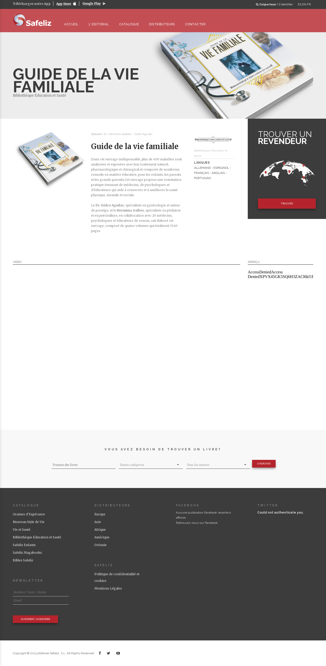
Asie (97, 522)
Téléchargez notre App (32, 4)
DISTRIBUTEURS (164, 24)
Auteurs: (97, 134)
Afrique (100, 529)
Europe (99, 514)
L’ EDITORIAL (101, 24)
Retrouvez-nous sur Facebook (197, 523)
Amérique (101, 537)
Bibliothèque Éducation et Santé (39, 95)
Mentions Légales (108, 588)
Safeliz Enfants (24, 545)
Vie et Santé (21, 529)
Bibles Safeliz (23, 560)
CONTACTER (197, 24)
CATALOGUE (131, 24)
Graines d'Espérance (29, 514)
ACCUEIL (73, 24)
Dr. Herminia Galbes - (119, 134)
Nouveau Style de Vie (28, 522)
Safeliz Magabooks (27, 552)
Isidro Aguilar (143, 134)
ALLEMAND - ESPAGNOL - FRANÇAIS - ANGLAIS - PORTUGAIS (212, 173)
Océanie (100, 545)
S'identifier (285, 4)
